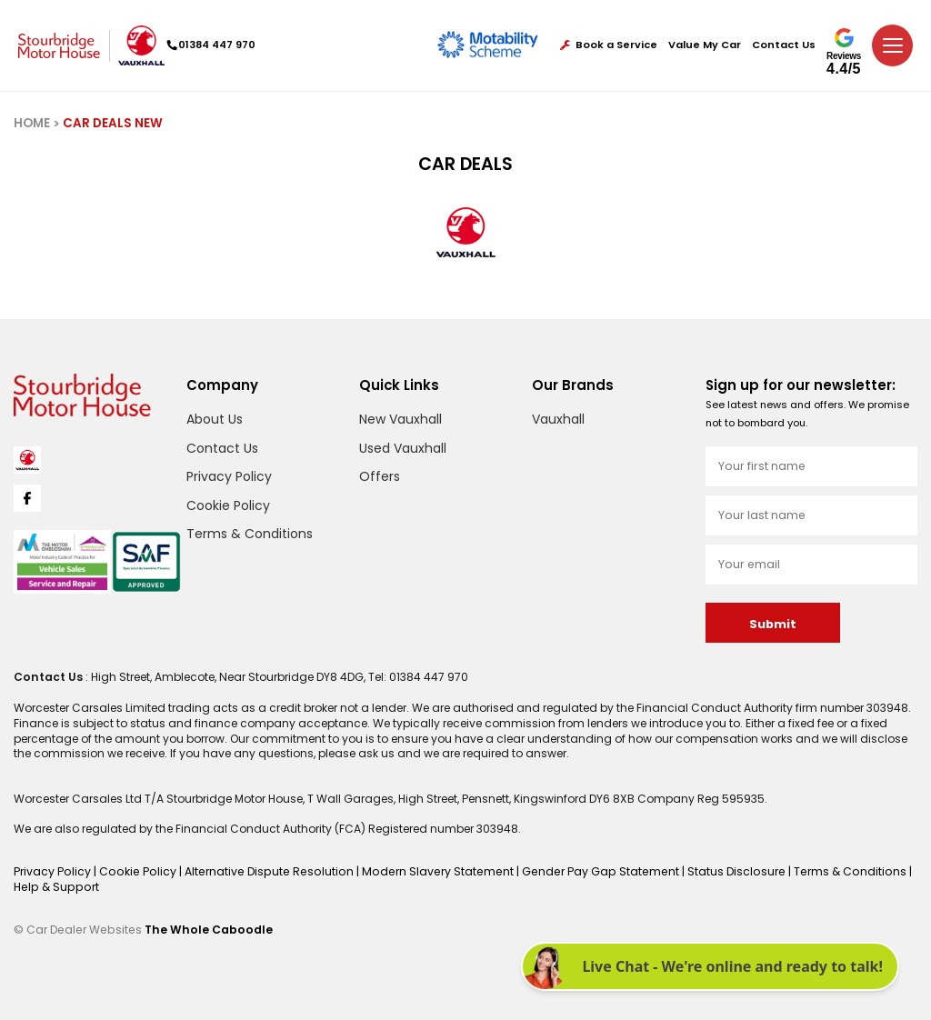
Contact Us (784, 45)
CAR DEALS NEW (113, 123)
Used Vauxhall (402, 448)
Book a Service (608, 45)
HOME (32, 123)
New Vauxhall (400, 419)
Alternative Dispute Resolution (262, 871)
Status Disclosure (716, 871)
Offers (379, 476)
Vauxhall (558, 419)
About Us (214, 419)
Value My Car (704, 45)
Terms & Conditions (249, 534)
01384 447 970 (213, 44)
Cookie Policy (228, 505)
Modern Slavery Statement (425, 871)
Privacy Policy (229, 476)
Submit (772, 624)
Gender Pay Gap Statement (583, 871)
